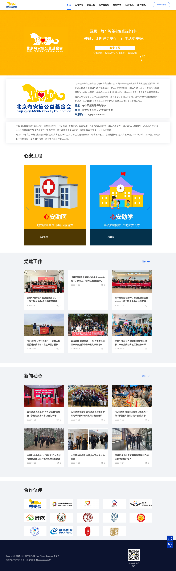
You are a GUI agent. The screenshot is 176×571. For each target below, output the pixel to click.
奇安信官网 (161, 5)
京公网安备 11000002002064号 (39, 560)
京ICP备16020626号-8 (15, 560)
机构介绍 (79, 5)
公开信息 (129, 5)
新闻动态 (141, 5)
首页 (69, 5)
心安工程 (91, 5)
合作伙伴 (117, 5)
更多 (146, 263)
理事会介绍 (104, 5)
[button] (149, 208)
